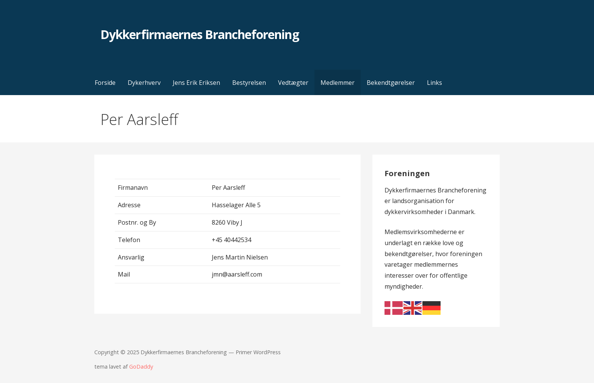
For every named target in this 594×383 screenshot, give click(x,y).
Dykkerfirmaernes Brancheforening (199, 34)
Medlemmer (337, 82)
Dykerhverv (144, 82)
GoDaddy (141, 366)
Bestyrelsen (249, 82)
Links (434, 82)
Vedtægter (293, 82)
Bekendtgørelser (391, 82)
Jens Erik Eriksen (196, 82)
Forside (105, 82)
